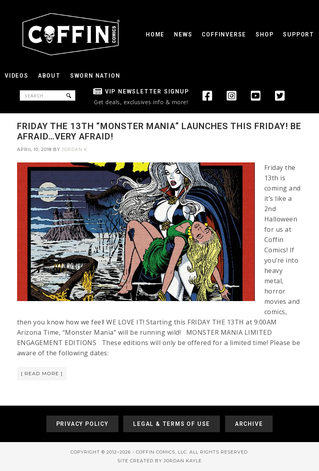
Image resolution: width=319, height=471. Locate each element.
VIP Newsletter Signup (147, 91)
